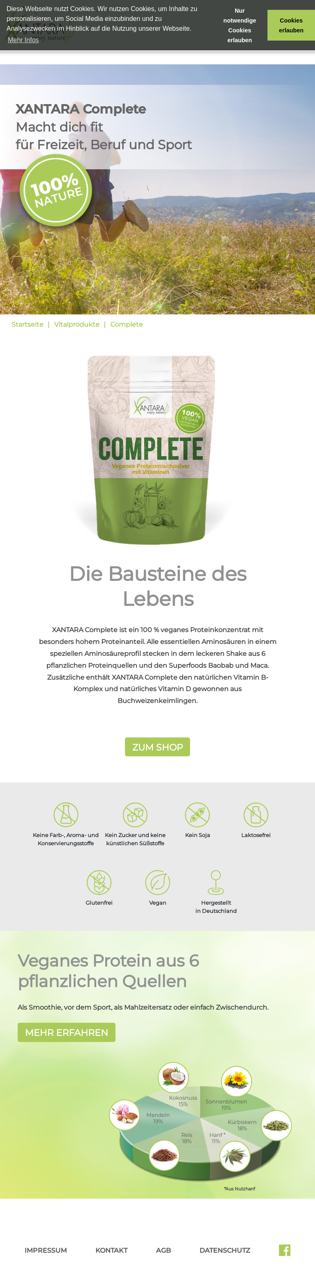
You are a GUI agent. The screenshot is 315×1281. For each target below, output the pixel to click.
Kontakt (111, 1249)
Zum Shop (157, 747)
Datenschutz (224, 1249)
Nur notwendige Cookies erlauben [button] (239, 25)
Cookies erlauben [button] (291, 25)
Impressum (46, 1249)
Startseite (27, 324)
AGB (163, 1249)
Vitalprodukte (77, 324)
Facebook (285, 1252)
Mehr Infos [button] (23, 39)
